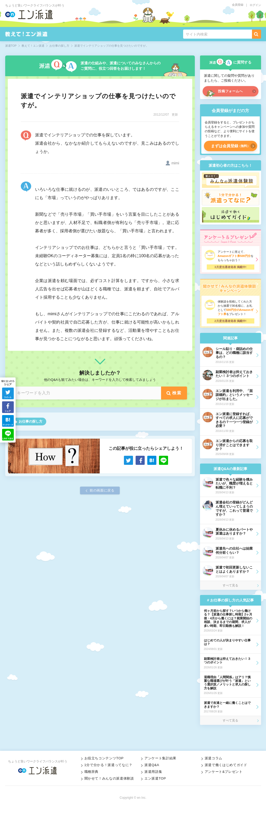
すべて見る (230, 585)
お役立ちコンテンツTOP (104, 758)
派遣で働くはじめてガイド (226, 765)
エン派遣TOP (155, 778)
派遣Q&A (151, 765)
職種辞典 (91, 772)
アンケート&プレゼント (224, 772)
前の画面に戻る (102, 490)
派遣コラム (213, 758)
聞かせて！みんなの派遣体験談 (109, 778)
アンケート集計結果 (160, 758)
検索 (176, 393)
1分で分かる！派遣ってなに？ (108, 765)
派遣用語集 (153, 772)
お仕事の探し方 (30, 421)
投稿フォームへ (230, 91)
